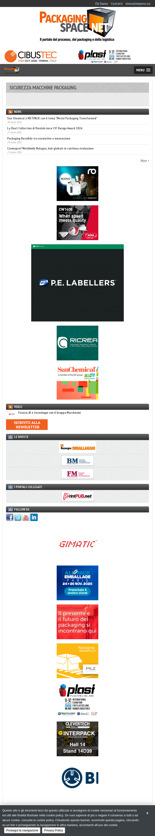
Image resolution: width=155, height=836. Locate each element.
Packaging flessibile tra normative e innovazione (38, 138)
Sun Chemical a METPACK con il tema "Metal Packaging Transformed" (52, 118)
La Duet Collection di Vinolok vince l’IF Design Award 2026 (44, 128)
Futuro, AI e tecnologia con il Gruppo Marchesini (43, 412)
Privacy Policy (53, 830)
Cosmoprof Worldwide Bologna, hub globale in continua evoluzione (50, 148)
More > (144, 160)
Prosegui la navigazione (22, 830)
